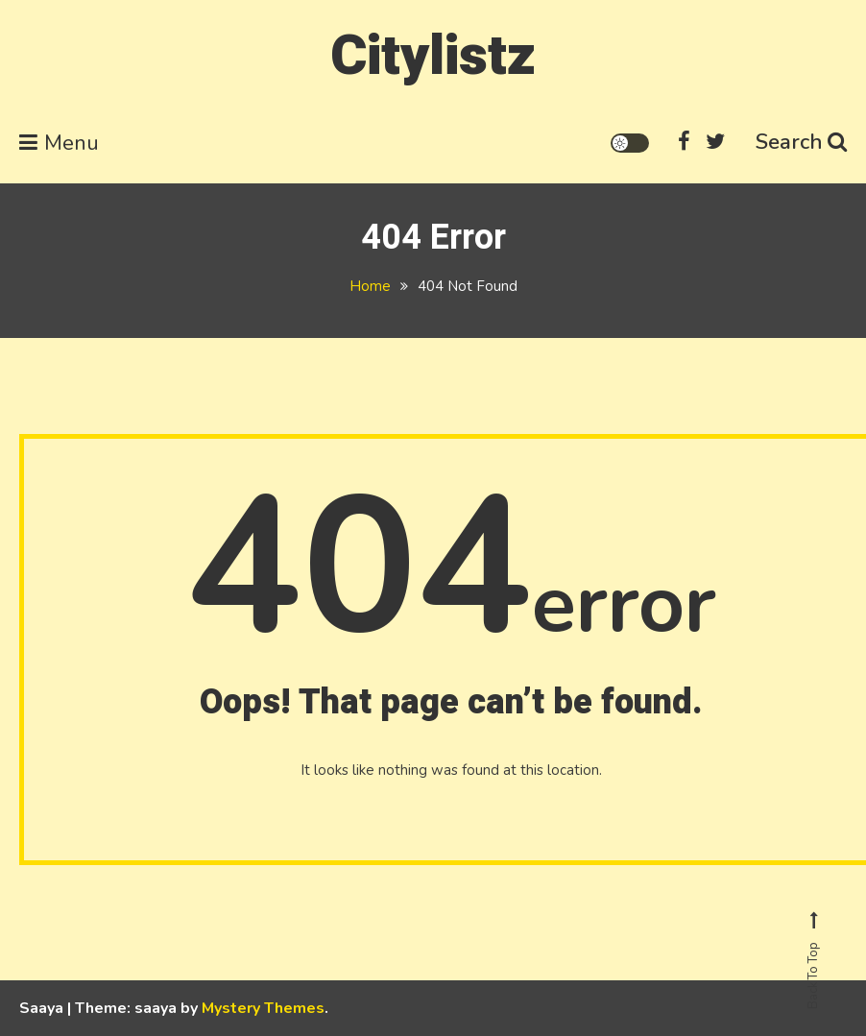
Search (801, 142)
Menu (59, 143)
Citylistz (433, 56)
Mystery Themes (263, 1008)
